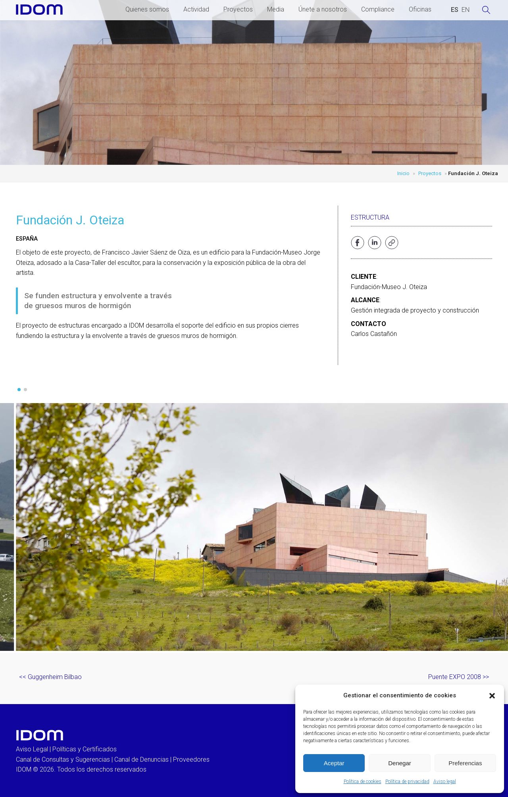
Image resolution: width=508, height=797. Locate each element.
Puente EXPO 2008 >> (458, 677)
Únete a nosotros (322, 9)
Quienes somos (147, 9)
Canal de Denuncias (141, 759)
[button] (492, 696)
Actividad (196, 9)
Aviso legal (444, 781)
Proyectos (238, 9)
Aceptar (334, 763)
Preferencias (465, 763)
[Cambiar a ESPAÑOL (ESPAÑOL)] (454, 10)
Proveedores (191, 759)
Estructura (370, 217)
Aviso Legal (32, 749)
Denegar (399, 763)
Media (275, 9)
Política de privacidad (407, 781)
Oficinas (420, 9)
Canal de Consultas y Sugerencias (63, 759)
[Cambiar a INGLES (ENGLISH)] (466, 10)
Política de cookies (362, 781)
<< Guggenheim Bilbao (50, 677)
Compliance (377, 9)
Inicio (403, 173)
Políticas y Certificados (84, 749)
